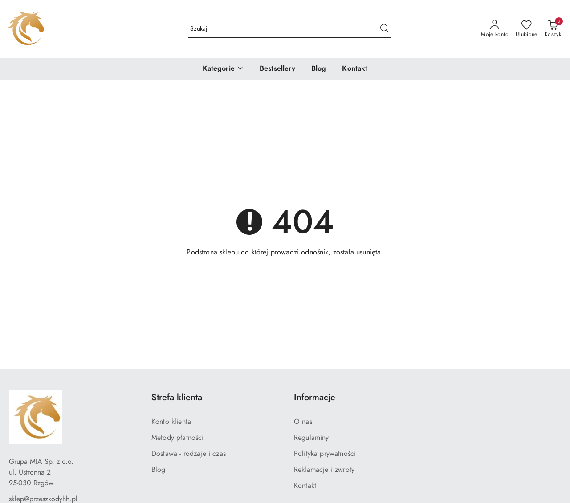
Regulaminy (311, 438)
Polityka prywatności (325, 454)
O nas (303, 422)
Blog (158, 470)
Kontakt (305, 486)
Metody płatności (177, 438)
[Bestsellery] (277, 69)
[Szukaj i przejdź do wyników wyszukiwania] (384, 29)
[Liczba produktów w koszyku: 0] (553, 29)
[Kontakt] (354, 69)
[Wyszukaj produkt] (289, 29)
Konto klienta (171, 422)
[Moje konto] (494, 29)
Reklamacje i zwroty (324, 470)
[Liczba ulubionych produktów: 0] (526, 29)
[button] (223, 69)
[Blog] (319, 69)
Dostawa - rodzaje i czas (188, 454)
